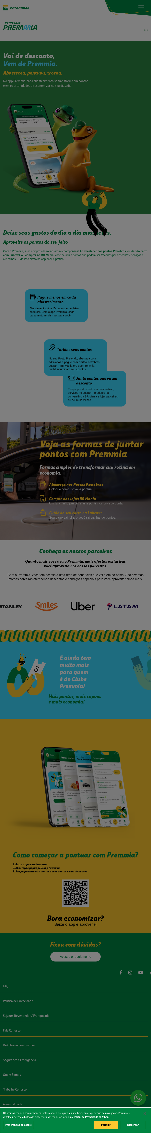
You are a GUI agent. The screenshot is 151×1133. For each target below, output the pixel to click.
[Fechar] (144, 1113)
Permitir (105, 1124)
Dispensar (133, 1124)
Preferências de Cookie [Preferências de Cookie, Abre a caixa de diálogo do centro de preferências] (18, 1124)
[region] (75, 1120)
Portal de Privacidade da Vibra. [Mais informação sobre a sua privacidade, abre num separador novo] (91, 1116)
